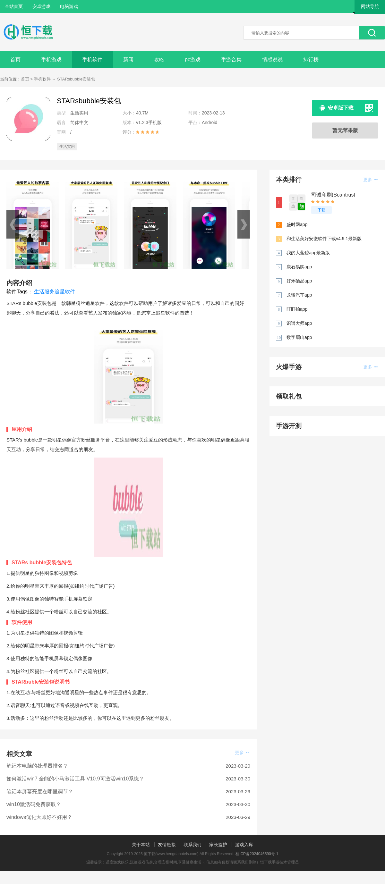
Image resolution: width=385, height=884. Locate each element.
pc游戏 (193, 59)
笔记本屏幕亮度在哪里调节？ (39, 791)
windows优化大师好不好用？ (39, 817)
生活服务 (44, 291)
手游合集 (231, 59)
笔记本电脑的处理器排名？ (37, 766)
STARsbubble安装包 (76, 79)
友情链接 (167, 844)
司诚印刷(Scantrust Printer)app (333, 195)
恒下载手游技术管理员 (279, 862)
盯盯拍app (297, 309)
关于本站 (141, 844)
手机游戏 (51, 59)
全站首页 (14, 6)
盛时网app (297, 224)
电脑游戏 (69, 6)
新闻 (128, 59)
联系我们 (192, 844)
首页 (15, 59)
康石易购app (299, 266)
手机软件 (92, 59)
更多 (242, 752)
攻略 (159, 59)
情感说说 (272, 59)
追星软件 (65, 291)
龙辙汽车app (299, 295)
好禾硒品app (299, 280)
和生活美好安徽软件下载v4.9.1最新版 (324, 238)
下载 (321, 210)
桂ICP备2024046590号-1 (256, 854)
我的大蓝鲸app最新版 (308, 252)
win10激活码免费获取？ (33, 804)
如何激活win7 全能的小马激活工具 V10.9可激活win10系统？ (75, 778)
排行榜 (311, 59)
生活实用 (67, 146)
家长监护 (218, 844)
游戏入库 (244, 844)
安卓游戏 (41, 6)
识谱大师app (299, 323)
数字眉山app (299, 337)
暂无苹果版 (345, 130)
